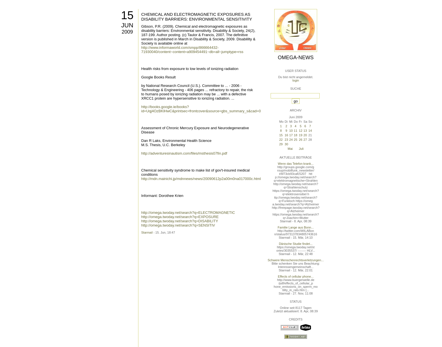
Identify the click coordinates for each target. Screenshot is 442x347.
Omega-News (295, 57)
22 (280, 139)
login (295, 80)
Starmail (147, 232)
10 (291, 130)
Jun (127, 25)
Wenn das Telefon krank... (296, 163)
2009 (127, 32)
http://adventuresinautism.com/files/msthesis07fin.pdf (184, 153)
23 (286, 139)
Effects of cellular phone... (295, 276)
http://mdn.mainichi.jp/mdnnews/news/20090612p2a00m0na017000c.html (201, 179)
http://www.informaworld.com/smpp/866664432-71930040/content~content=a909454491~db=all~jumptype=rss (192, 49)
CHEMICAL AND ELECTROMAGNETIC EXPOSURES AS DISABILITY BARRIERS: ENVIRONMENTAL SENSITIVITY (196, 16)
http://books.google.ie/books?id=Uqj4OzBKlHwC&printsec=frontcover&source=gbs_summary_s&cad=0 (201, 109)
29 (280, 144)
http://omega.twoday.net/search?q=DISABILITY (179, 221)
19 (300, 135)
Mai (290, 148)
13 (305, 130)
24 (291, 139)
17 (291, 135)
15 (127, 15)
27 (305, 139)
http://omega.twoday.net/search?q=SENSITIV (178, 225)
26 (300, 139)
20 (305, 135)
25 (295, 139)
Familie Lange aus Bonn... (296, 227)
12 (300, 130)
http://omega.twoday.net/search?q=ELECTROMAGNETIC (188, 212)
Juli (301, 148)
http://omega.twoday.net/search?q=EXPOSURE (180, 217)
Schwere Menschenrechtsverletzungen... (296, 260)
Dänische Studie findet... (295, 243)
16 (286, 135)
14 (310, 130)
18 (295, 135)
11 (295, 130)
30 (286, 144)
